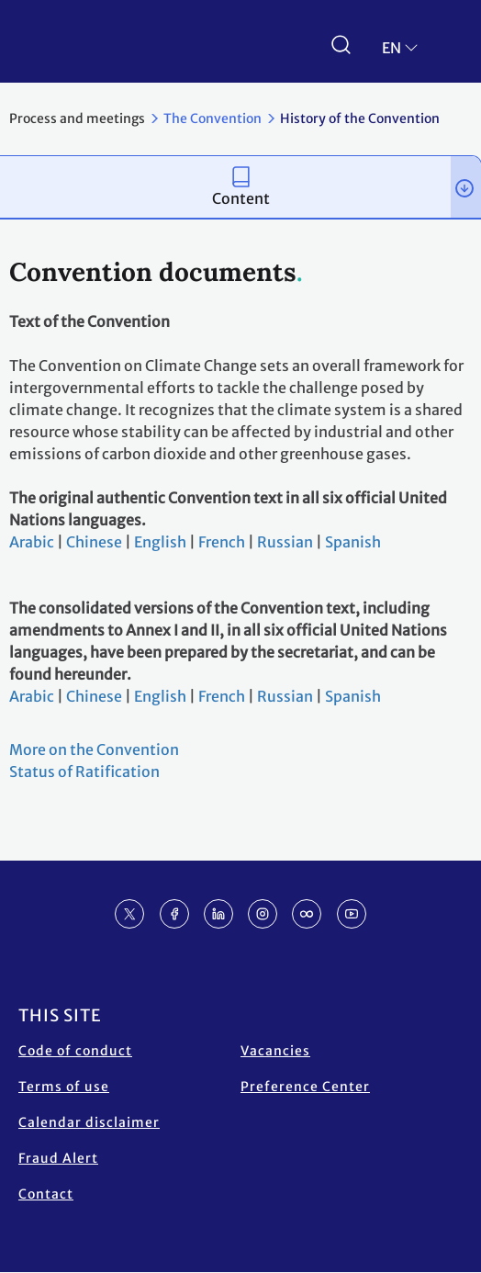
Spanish (353, 542)
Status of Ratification (84, 771)
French (221, 542)
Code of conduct (75, 1050)
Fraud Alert (58, 1158)
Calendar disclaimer (89, 1122)
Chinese (94, 542)
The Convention (212, 118)
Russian (285, 542)
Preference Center (305, 1086)
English (160, 542)
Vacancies (275, 1050)
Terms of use (63, 1086)
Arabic (31, 542)
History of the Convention (360, 118)
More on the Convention (94, 749)
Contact (45, 1194)
